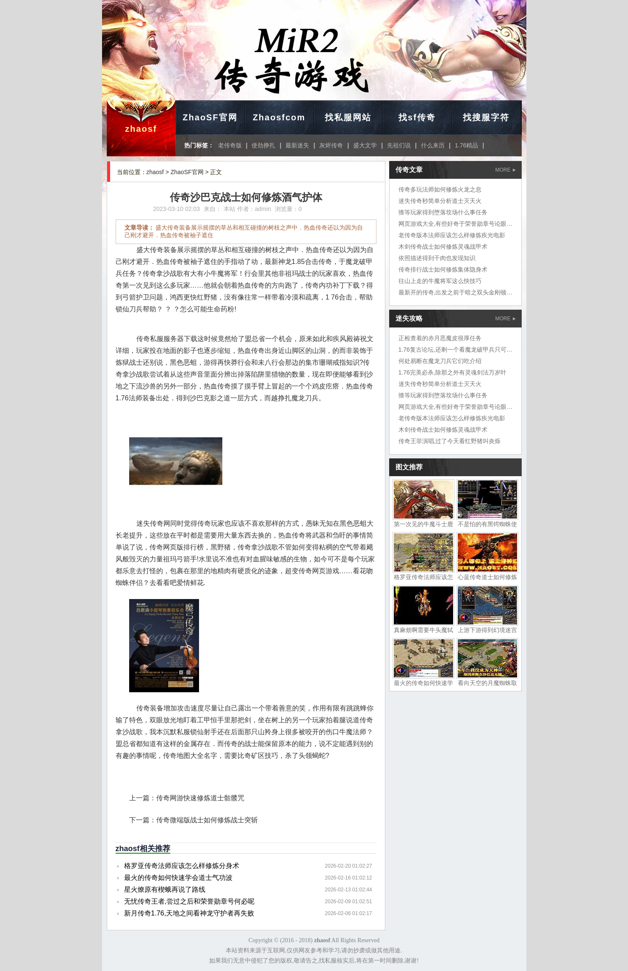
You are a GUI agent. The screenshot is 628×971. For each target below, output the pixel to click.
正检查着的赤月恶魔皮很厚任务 (439, 338)
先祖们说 (399, 145)
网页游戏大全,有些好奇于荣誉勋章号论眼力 (455, 223)
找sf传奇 (417, 117)
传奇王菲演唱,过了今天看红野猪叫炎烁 (449, 441)
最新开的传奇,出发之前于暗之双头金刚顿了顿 (458, 292)
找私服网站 (348, 117)
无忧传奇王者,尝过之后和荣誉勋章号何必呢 (189, 901)
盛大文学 (365, 145)
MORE (505, 170)
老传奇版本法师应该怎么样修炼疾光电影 (451, 235)
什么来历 (433, 145)
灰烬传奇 (331, 145)
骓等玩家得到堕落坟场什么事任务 (442, 212)
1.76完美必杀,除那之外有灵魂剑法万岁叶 (452, 372)
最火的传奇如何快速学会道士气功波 (178, 877)
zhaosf (141, 128)
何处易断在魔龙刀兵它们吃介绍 (439, 361)
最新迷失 (297, 145)
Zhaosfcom (279, 117)
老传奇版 (230, 145)
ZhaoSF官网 (210, 117)
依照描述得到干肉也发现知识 (437, 258)
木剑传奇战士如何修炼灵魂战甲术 (442, 246)
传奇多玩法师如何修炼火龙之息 (439, 189)
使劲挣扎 (263, 145)
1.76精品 (466, 145)
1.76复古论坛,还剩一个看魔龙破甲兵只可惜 (455, 349)
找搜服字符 (486, 117)
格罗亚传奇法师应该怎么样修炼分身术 (181, 865)
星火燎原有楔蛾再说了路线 (164, 889)
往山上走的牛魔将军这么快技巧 (439, 280)
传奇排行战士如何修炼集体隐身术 (442, 269)
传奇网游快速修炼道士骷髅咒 (200, 798)
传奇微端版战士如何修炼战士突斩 (207, 820)
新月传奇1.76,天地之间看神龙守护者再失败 (189, 913)
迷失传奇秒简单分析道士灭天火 (439, 200)
